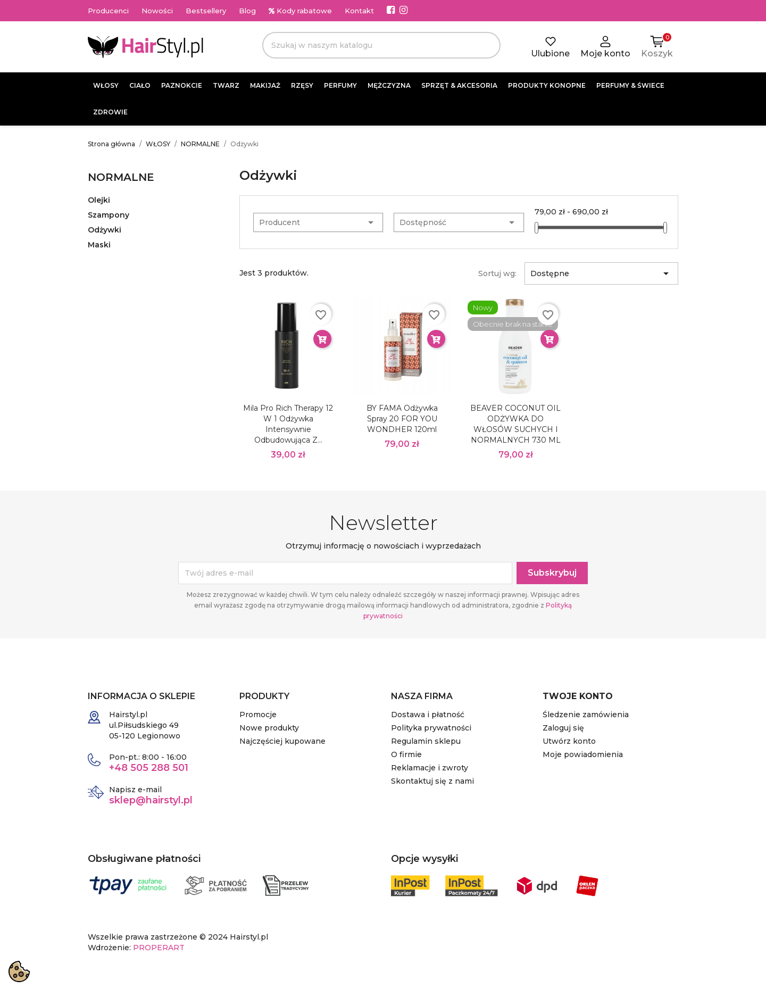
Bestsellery (206, 10)
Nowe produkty (269, 728)
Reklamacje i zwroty (429, 768)
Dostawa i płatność (427, 714)
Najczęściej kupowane (282, 741)
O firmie (406, 754)
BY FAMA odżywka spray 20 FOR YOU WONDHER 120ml (402, 418)
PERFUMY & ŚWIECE (630, 85)
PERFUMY (340, 85)
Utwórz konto (569, 741)
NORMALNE (121, 177)
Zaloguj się (563, 728)
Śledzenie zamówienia (586, 714)
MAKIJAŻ (265, 85)
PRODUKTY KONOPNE (547, 85)
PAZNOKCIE (181, 85)
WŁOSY (106, 85)
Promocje (258, 714)
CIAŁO (140, 85)
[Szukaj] (381, 45)
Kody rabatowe (300, 10)
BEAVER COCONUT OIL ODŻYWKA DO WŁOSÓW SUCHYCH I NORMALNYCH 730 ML (515, 423)
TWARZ (226, 85)
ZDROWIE (110, 112)
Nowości (157, 10)
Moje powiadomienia (583, 754)
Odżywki (104, 230)
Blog (247, 10)
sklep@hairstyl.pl (151, 800)
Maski (99, 245)
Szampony (108, 215)
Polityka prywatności (431, 728)
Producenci (108, 10)
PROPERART (159, 947)
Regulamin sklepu (426, 741)
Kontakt (359, 10)
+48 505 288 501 (148, 768)
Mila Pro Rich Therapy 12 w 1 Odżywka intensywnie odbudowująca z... (288, 423)
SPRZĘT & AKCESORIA (459, 85)
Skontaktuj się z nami (432, 781)
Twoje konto (578, 696)
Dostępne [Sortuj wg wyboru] (601, 273)
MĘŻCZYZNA (389, 85)
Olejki (99, 200)
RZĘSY (302, 85)
